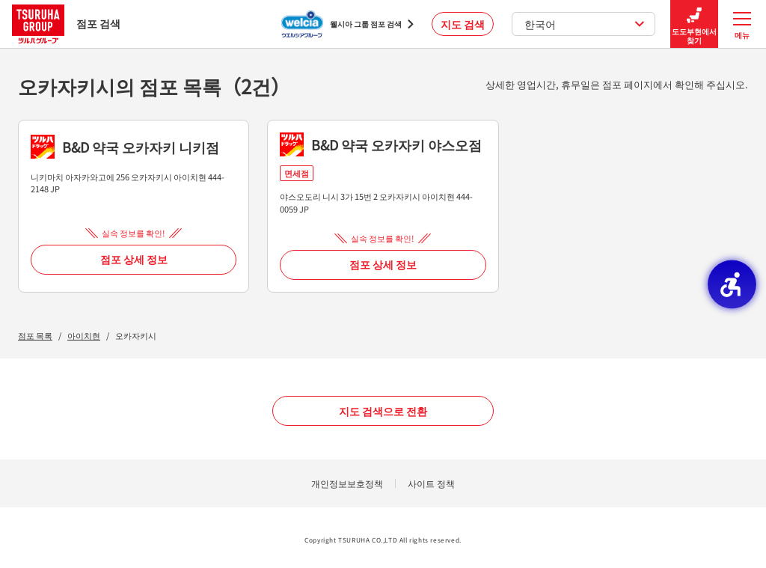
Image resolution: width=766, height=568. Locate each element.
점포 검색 (66, 23)
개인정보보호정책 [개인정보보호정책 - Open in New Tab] (347, 483)
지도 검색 (463, 23)
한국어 (584, 23)
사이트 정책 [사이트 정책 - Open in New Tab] (431, 483)
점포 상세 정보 (134, 258)
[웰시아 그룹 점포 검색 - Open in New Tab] (347, 23)
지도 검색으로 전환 (383, 410)
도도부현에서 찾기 (694, 24)
